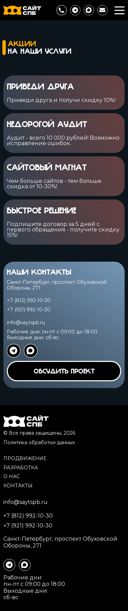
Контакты (18, 486)
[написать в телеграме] (75, 10)
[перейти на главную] (22, 10)
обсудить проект (64, 371)
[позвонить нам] (62, 10)
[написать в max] (89, 10)
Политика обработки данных (39, 442)
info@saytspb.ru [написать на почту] (26, 322)
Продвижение (24, 458)
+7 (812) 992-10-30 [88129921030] (29, 300)
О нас (11, 476)
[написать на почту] (102, 10)
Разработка (20, 468)
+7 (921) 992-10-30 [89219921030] (28, 310)
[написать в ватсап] (30, 350)
